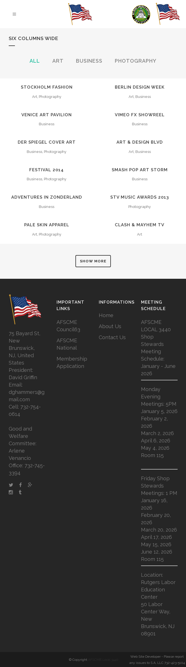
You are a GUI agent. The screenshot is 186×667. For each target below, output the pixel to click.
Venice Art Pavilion (46, 114)
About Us (110, 326)
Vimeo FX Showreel (140, 114)
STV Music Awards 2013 (139, 197)
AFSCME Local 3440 (103, 660)
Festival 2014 (46, 169)
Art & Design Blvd (139, 142)
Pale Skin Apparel (46, 224)
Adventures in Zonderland (46, 197)
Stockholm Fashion (47, 87)
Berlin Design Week (140, 87)
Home (106, 315)
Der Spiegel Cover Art (47, 142)
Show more (93, 261)
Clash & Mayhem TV (139, 224)
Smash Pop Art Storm (140, 169)
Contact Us (112, 337)
